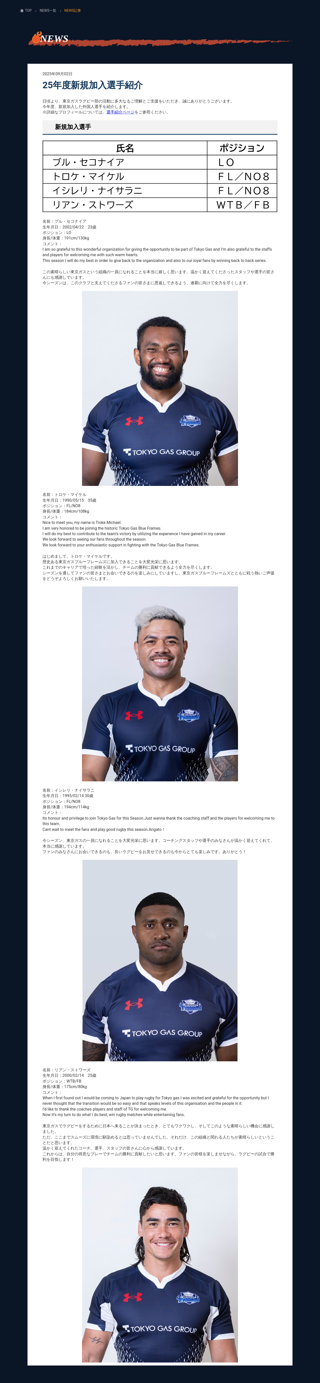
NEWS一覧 (48, 10)
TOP (28, 10)
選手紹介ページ (120, 112)
